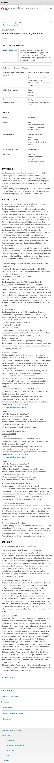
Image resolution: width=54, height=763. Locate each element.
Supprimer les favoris (10, 25)
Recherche (5, 702)
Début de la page (9, 677)
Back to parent (9, 690)
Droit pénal (7, 708)
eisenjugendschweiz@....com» (14, 407)
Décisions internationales (13, 713)
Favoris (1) (13, 23)
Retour (5, 23)
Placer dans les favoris (27, 23)
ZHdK (12, 508)
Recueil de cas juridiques (11, 696)
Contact (7, 755)
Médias (6, 760)
